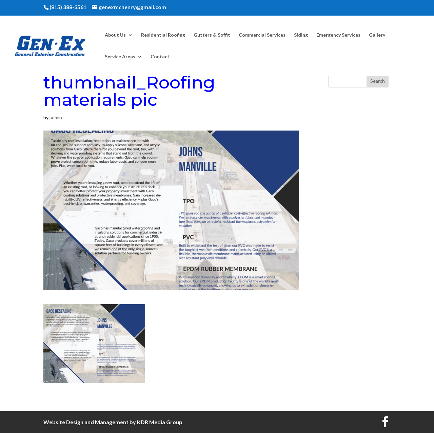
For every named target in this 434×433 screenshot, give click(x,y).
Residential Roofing (163, 35)
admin (56, 117)
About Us (115, 35)
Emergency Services (338, 35)
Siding (301, 35)
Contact (160, 56)
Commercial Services (262, 35)
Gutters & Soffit (212, 35)
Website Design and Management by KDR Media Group (112, 422)
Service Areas (120, 56)
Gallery (377, 35)
